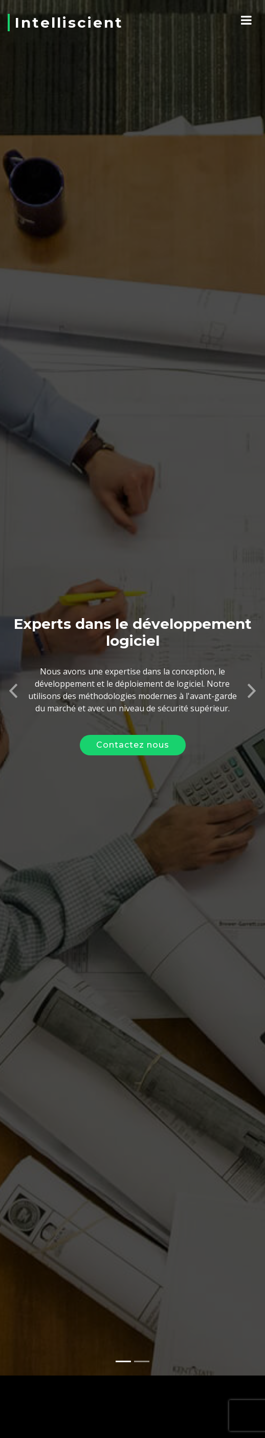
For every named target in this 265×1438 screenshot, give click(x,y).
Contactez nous (132, 736)
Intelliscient (69, 22)
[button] (13, 679)
